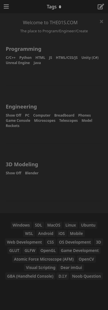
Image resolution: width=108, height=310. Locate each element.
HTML (40, 57)
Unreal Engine (18, 62)
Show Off (13, 115)
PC (27, 115)
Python (25, 57)
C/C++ (11, 57)
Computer (41, 115)
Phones (84, 115)
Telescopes (68, 120)
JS (50, 57)
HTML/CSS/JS (67, 57)
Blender (32, 173)
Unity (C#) (90, 57)
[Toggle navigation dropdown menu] (54, 6)
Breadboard (64, 115)
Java (37, 62)
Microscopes (44, 120)
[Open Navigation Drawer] (6, 6)
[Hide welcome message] (101, 21)
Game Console (18, 120)
